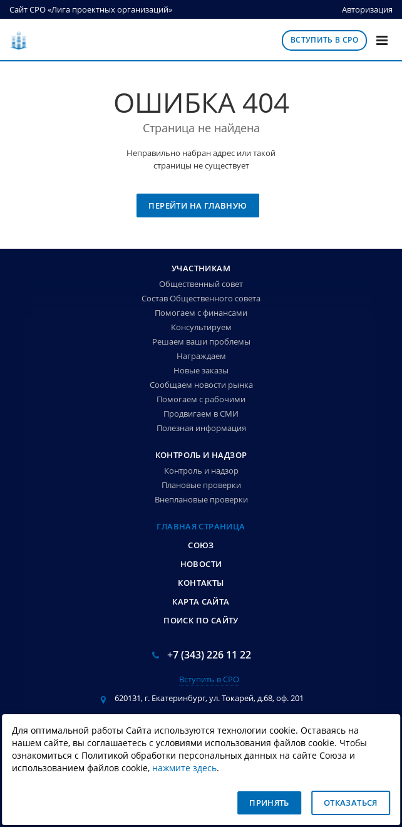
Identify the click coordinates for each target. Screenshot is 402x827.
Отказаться (351, 802)
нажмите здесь (184, 768)
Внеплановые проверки (201, 499)
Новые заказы (201, 370)
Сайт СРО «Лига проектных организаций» (90, 9)
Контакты (201, 582)
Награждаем (201, 355)
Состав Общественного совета (201, 298)
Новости (201, 564)
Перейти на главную (197, 205)
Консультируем (201, 327)
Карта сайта (200, 601)
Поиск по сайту (200, 620)
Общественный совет (201, 283)
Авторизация (367, 9)
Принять (269, 802)
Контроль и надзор (201, 454)
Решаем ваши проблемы (201, 341)
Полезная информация (201, 428)
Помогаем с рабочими (201, 399)
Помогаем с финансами (201, 312)
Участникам (201, 268)
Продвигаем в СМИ (201, 413)
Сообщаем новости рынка (201, 384)
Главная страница (201, 526)
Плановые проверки (201, 485)
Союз (201, 545)
